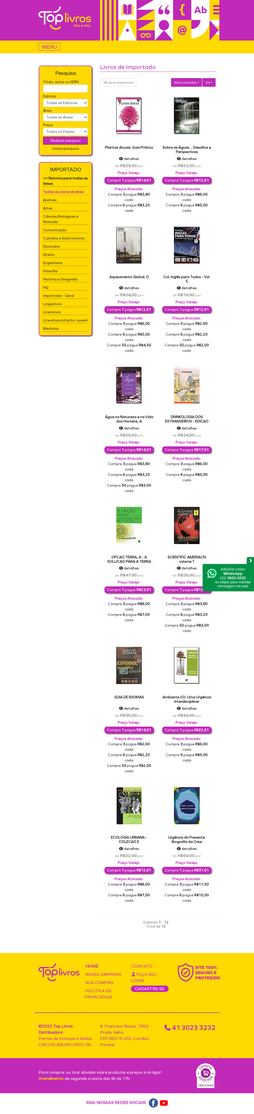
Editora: (50, 96)
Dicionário (51, 246)
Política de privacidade (99, 993)
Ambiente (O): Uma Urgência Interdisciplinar (186, 699)
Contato (142, 966)
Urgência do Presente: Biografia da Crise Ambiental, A (187, 841)
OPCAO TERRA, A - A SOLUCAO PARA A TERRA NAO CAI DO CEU (129, 561)
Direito (49, 255)
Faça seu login (144, 977)
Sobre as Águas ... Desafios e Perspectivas (186, 149)
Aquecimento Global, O (129, 277)
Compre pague (129, 180)
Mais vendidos (185, 82)
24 (208, 82)
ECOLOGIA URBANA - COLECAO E (129, 839)
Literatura (52, 312)
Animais (50, 200)
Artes (48, 208)
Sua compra (99, 982)
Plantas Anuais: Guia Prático (129, 147)
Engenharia (52, 263)
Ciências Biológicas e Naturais (60, 219)
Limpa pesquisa (65, 148)
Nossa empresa (103, 974)
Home (91, 966)
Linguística (52, 304)
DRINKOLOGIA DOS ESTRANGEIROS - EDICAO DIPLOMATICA (186, 421)
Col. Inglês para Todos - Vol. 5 (186, 279)
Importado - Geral (58, 296)
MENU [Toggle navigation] (49, 47)
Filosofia (50, 271)
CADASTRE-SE (149, 988)
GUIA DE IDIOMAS (129, 697)
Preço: (48, 125)
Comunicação (55, 230)
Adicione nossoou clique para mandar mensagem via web (233, 577)
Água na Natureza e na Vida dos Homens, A (129, 419)
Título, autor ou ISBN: (61, 82)
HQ (45, 287)
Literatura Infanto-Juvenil (65, 320)
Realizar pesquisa (66, 140)
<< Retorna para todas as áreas (65, 181)
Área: (47, 110)
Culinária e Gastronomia (63, 238)
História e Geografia (60, 279)
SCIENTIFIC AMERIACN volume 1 (187, 559)
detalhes (129, 159)
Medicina (50, 328)
